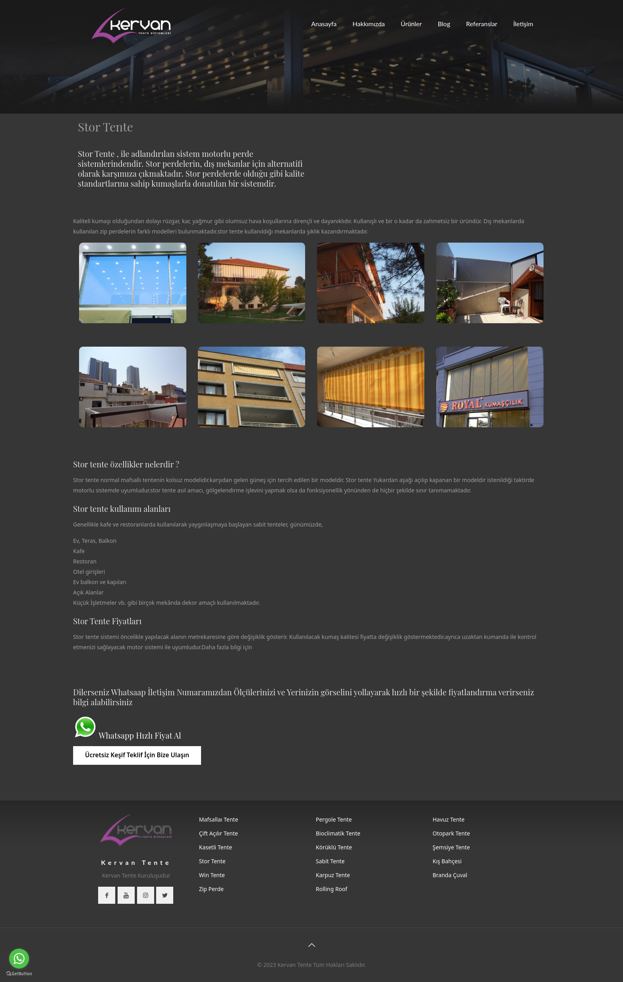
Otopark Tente (451, 833)
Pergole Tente (334, 819)
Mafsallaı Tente (218, 819)
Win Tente (212, 875)
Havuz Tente (449, 819)
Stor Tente (212, 861)
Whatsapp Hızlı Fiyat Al (140, 735)
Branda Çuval (450, 875)
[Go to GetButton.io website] (19, 973)
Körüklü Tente (334, 847)
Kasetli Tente (215, 847)
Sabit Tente (330, 861)
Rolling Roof (331, 889)
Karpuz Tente (333, 875)
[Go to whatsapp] (19, 958)
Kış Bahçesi (447, 861)
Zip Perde (211, 889)
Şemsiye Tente (451, 847)
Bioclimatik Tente (338, 833)
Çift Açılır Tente (218, 833)
